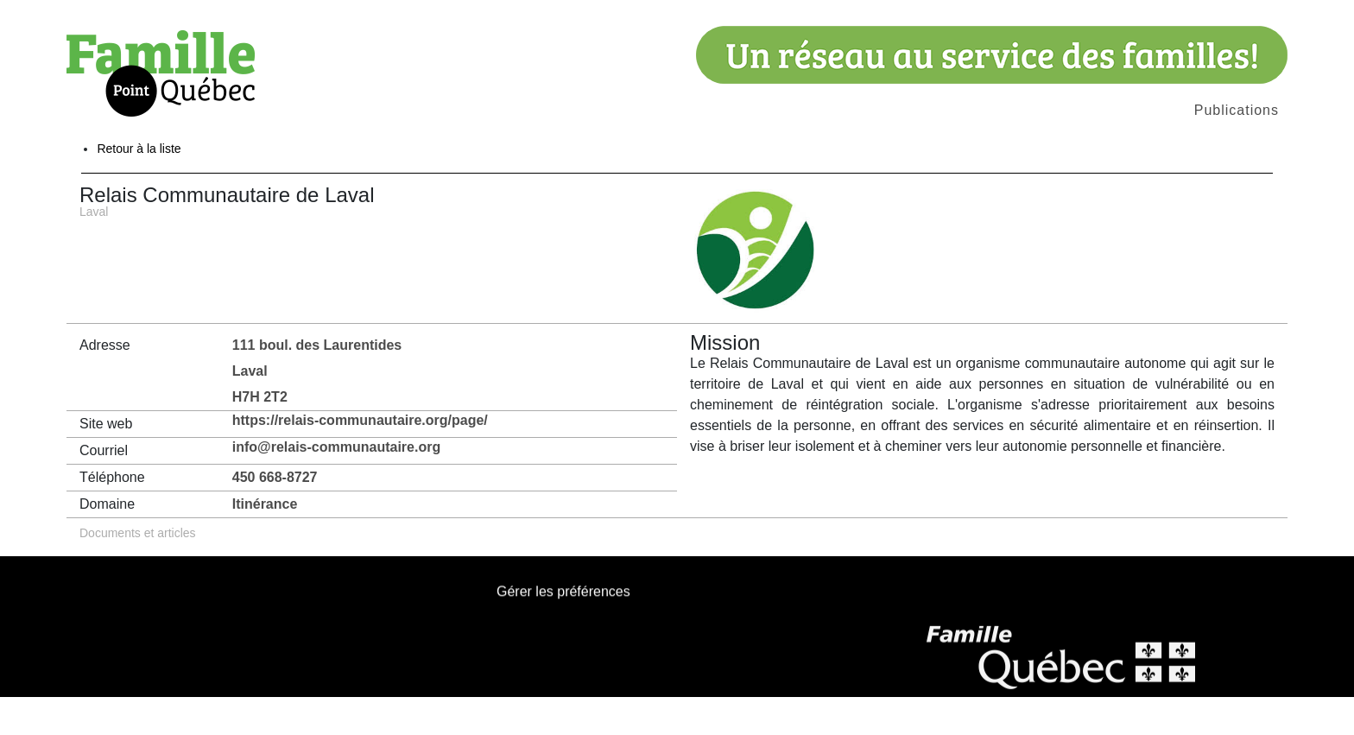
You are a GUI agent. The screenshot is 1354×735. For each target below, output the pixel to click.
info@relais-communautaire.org (336, 485)
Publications (1236, 110)
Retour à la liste (138, 186)
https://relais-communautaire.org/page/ (360, 458)
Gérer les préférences (563, 631)
